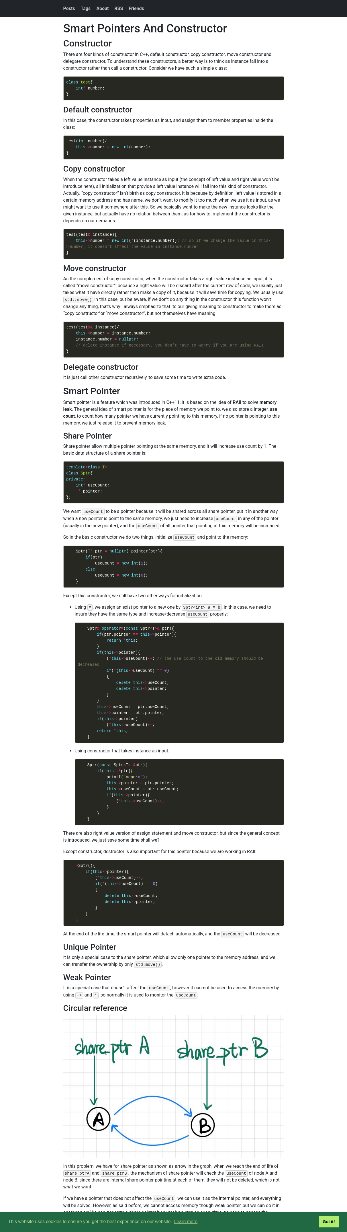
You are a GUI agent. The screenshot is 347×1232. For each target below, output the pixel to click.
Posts (69, 8)
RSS (118, 8)
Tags (86, 8)
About (102, 8)
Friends (136, 8)
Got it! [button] (329, 1221)
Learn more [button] (185, 1221)
